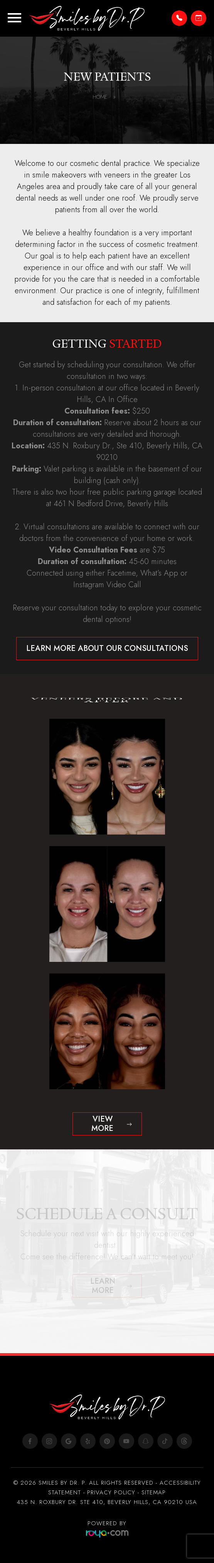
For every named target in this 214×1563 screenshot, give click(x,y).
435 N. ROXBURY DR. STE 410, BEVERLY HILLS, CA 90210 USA (107, 1502)
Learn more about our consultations (107, 648)
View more (102, 1124)
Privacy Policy (111, 1492)
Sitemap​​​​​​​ (154, 1492)
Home (104, 97)
